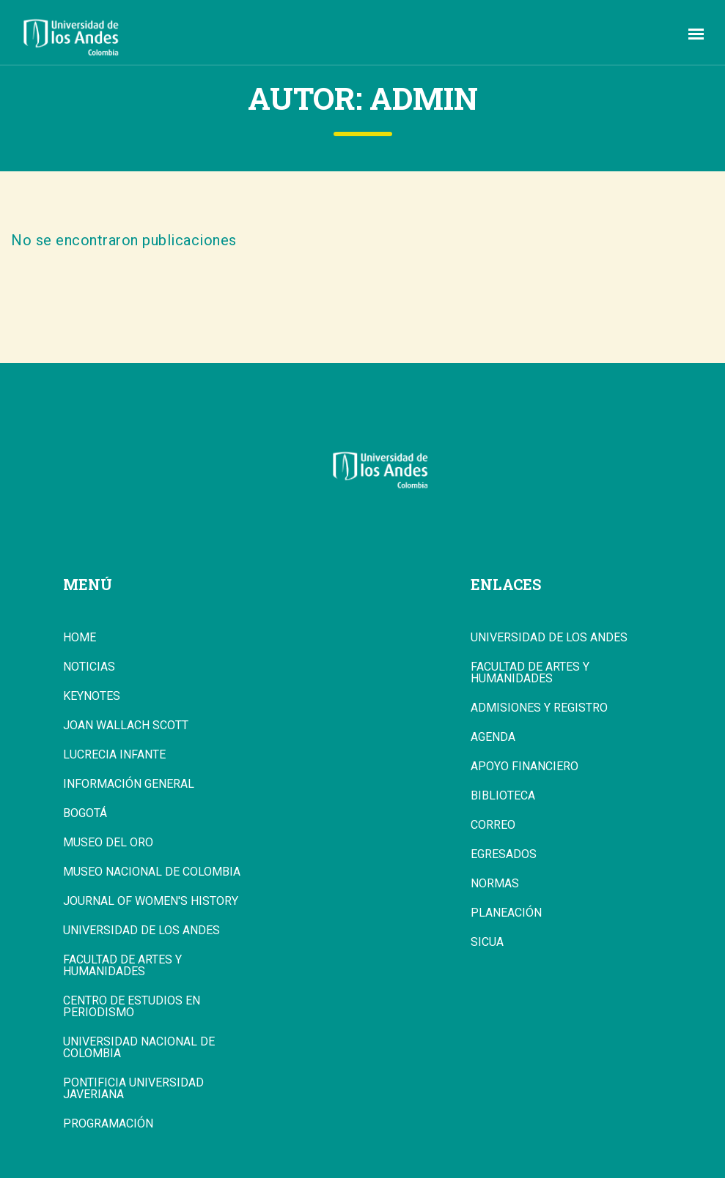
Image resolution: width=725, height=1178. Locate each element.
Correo (493, 825)
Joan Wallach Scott (125, 725)
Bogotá (85, 813)
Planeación (506, 913)
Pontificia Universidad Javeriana (133, 1088)
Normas (495, 884)
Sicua (487, 942)
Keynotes (91, 696)
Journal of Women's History (150, 901)
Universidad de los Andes (141, 930)
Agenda (493, 737)
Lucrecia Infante (114, 755)
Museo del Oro (108, 843)
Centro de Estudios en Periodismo (131, 1006)
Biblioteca (503, 796)
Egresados (504, 854)
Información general (128, 784)
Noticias (89, 667)
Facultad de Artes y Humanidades (122, 965)
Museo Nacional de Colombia (151, 872)
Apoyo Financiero (524, 766)
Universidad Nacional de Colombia (139, 1047)
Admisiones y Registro (539, 708)
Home (79, 638)
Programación (108, 1124)
